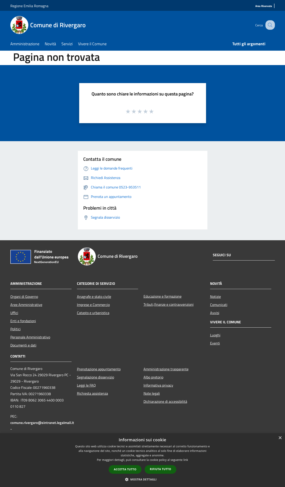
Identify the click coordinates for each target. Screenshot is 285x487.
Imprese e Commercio (93, 304)
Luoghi (215, 335)
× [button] (280, 438)
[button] (142, 479)
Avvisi (214, 312)
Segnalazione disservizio (95, 377)
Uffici (14, 312)
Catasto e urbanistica (93, 312)
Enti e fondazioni (23, 321)
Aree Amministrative (26, 304)
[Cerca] (269, 25)
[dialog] (142, 460)
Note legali (152, 393)
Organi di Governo (24, 296)
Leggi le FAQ (86, 385)
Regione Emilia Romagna (29, 6)
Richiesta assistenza (92, 393)
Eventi (215, 343)
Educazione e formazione (163, 296)
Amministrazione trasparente (166, 369)
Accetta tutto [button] (125, 469)
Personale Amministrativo (30, 337)
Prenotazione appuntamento (99, 369)
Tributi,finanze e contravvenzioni (169, 304)
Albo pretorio (153, 377)
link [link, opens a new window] (185, 460)
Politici (15, 329)
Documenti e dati (23, 345)
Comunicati (218, 304)
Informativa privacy (158, 385)
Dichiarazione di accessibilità (165, 401)
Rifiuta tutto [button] (160, 469)
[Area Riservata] (263, 6)
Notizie (215, 296)
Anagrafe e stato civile (94, 296)
